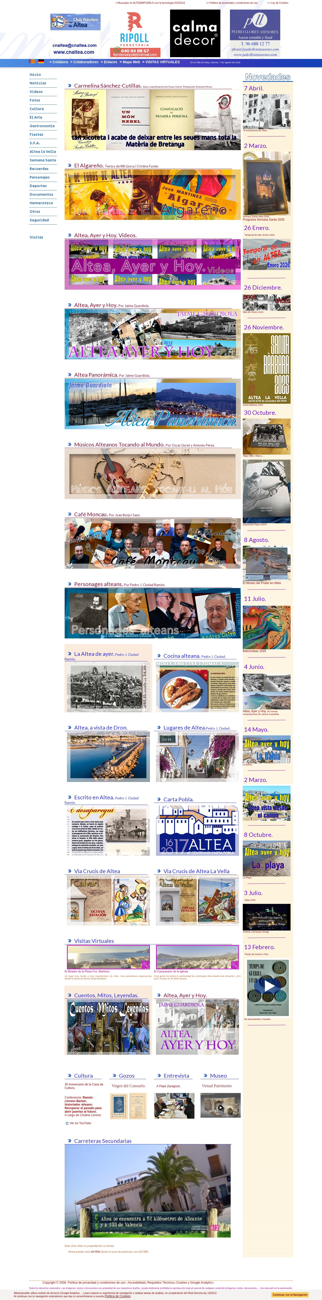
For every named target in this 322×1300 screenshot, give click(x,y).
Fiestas (36, 134)
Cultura (37, 109)
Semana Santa (43, 160)
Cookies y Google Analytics (194, 1282)
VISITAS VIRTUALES (162, 62)
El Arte (36, 117)
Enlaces (110, 62)
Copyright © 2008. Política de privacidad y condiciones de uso (84, 1282)
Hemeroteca (41, 203)
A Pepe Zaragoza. (168, 1086)
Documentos (41, 194)
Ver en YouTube (80, 1123)
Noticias (38, 83)
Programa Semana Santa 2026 (263, 219)
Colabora (60, 62)
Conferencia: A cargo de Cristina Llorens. (83, 1106)
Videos (36, 91)
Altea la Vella (43, 151)
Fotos (35, 100)
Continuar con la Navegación (290, 1294)
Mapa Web (131, 62)
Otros (35, 211)
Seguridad (39, 220)
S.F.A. (35, 143)
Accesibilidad (137, 1282)
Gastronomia (42, 126)
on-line (95, 1251)
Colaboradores (85, 62)
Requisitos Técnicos (160, 1282)
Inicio (35, 74)
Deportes (38, 186)
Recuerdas (39, 169)
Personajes (40, 177)
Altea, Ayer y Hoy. (254, 711)
